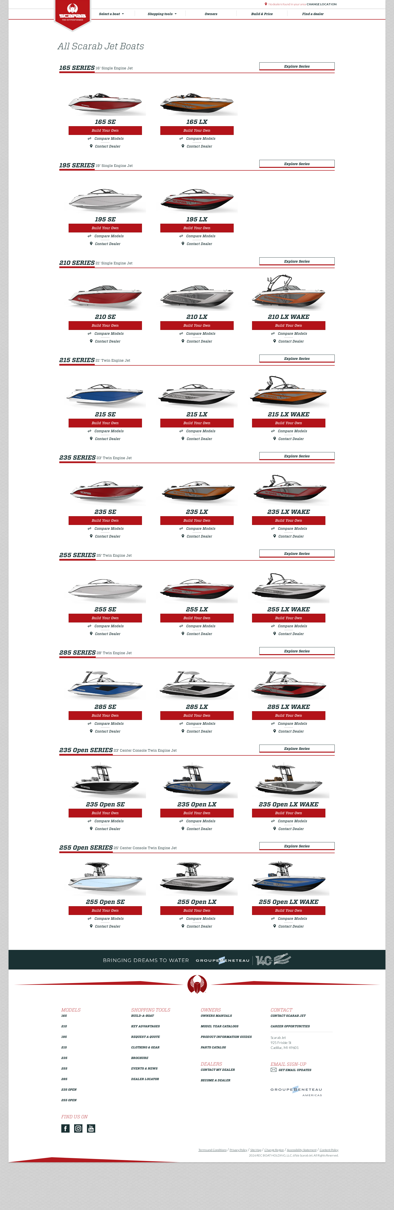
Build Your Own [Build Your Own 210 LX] (197, 338)
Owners (220, 13)
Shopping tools (167, 13)
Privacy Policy (236, 1200)
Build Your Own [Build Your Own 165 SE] (104, 130)
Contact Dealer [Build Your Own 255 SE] (104, 666)
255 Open (69, 1150)
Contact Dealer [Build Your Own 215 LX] (197, 458)
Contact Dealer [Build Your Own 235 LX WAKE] (290, 562)
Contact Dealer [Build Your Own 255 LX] (197, 666)
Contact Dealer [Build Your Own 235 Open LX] (197, 874)
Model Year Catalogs (219, 1076)
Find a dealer (311, 14)
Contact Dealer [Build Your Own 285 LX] (197, 769)
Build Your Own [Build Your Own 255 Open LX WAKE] (290, 961)
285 (64, 1129)
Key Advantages (145, 1076)
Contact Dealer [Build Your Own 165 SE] (104, 146)
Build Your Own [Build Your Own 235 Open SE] (104, 858)
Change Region (272, 1200)
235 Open (69, 1140)
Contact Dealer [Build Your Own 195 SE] (104, 250)
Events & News (144, 1119)
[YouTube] (93, 1179)
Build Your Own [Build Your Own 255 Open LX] (197, 961)
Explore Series (299, 63)
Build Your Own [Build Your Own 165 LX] (197, 130)
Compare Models (107, 138)
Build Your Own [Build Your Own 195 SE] (104, 234)
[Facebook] (67, 1179)
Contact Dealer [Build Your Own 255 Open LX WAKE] (290, 977)
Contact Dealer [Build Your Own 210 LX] (197, 354)
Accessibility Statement (300, 1200)
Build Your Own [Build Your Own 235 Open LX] (197, 858)
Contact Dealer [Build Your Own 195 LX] (197, 250)
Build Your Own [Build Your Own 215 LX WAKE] (290, 442)
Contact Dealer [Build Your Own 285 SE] (104, 769)
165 (64, 1066)
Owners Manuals (216, 1066)
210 (64, 1076)
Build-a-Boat (142, 1066)
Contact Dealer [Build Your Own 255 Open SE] (104, 977)
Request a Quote (145, 1087)
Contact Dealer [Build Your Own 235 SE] (104, 562)
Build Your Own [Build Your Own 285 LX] (197, 754)
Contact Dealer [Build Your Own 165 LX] (197, 146)
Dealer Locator (145, 1129)
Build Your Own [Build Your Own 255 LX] (197, 650)
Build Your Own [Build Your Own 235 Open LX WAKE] (290, 858)
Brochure (139, 1108)
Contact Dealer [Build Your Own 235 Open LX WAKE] (290, 874)
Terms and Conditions (210, 1200)
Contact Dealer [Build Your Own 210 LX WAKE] (290, 354)
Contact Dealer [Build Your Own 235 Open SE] (104, 874)
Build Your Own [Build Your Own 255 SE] (104, 650)
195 (64, 1087)
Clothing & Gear (145, 1097)
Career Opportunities (290, 1076)
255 (64, 1119)
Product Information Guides (226, 1087)
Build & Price (268, 13)
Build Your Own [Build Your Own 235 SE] (104, 546)
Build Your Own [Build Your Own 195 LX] (197, 234)
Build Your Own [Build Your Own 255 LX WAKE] (290, 650)
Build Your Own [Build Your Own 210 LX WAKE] (290, 338)
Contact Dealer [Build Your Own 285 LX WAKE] (290, 769)
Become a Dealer (215, 1130)
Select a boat (117, 13)
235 (64, 1108)
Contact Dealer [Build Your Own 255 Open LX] (197, 977)
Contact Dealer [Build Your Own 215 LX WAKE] (290, 458)
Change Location (321, 4)
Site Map (253, 1200)
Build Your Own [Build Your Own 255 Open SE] (104, 961)
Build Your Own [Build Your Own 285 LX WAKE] (290, 754)
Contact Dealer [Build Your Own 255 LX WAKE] (290, 666)
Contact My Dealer (218, 1120)
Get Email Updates (291, 1120)
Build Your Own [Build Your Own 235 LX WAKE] (290, 546)
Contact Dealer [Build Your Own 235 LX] (197, 562)
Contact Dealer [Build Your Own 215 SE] (104, 458)
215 (64, 1097)
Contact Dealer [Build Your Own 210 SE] (104, 354)
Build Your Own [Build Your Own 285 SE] (104, 754)
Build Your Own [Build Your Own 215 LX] (197, 442)
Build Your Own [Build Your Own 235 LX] (197, 546)
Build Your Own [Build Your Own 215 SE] (104, 442)
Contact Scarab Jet (288, 1066)
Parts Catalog (213, 1097)
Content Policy (327, 1200)
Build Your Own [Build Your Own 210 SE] (104, 338)
